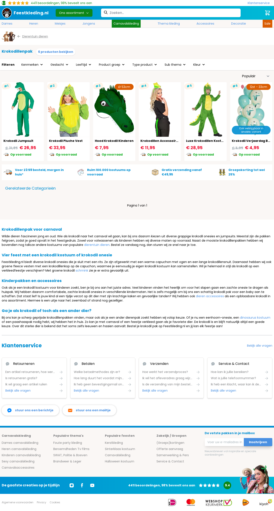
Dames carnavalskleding (20, 443)
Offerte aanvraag (169, 449)
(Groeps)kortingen (170, 443)
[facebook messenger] (30, 410)
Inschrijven (258, 442)
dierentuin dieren (97, 245)
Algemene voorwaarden (17, 502)
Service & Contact (170, 461)
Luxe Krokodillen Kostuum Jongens (215, 141)
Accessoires (205, 23)
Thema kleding (169, 23)
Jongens (88, 23)
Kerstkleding (114, 443)
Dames (7, 23)
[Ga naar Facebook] (82, 485)
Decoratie (238, 23)
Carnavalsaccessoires (18, 467)
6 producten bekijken (55, 52)
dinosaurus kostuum (255, 317)
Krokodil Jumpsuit (18, 141)
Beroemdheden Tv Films (71, 449)
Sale (267, 23)
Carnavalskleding (126, 23)
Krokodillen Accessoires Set (163, 141)
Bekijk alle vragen (259, 345)
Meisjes (60, 23)
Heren (33, 23)
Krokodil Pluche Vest (66, 141)
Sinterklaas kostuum (120, 449)
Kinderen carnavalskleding (21, 455)
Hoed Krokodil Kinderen (114, 141)
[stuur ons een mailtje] (89, 410)
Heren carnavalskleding (19, 449)
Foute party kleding (67, 443)
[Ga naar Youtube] (92, 485)
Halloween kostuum (119, 461)
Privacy (41, 502)
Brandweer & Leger (67, 461)
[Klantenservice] (260, 3)
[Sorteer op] (255, 76)
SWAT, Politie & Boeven (70, 455)
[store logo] (25, 13)
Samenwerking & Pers (172, 455)
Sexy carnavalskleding (18, 461)
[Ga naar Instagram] (72, 485)
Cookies (55, 502)
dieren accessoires (210, 296)
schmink (82, 270)
